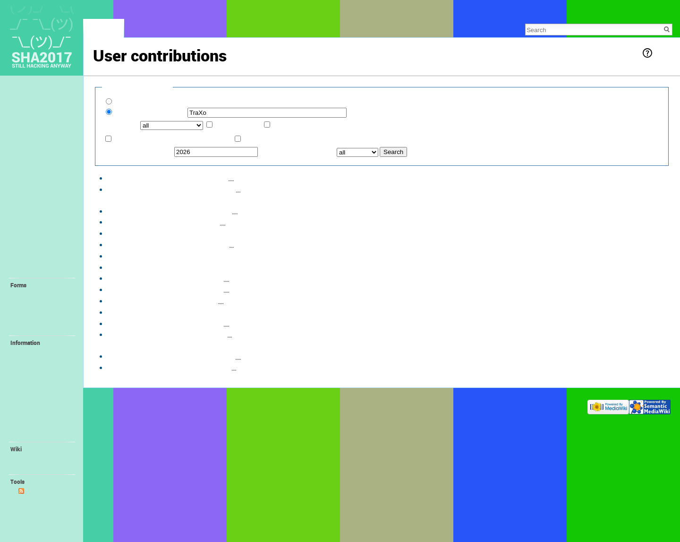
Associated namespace (307, 124)
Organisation (34, 435)
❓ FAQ (25, 142)
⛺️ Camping (33, 211)
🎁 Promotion (36, 407)
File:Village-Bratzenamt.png (264, 232)
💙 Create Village (41, 304)
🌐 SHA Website (39, 426)
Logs (24, 509)
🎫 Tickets (30, 152)
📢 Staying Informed (45, 173)
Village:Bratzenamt (264, 177)
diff (177, 177)
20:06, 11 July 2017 (134, 221)
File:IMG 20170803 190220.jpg (288, 188)
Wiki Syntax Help (39, 467)
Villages (255, 355)
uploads (180, 67)
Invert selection (238, 124)
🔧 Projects (32, 270)
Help (662, 52)
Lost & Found (33, 121)
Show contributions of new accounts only (176, 101)
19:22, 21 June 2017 (135, 244)
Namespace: (121, 124)
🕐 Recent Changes (43, 132)
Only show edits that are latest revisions (173, 139)
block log (154, 67)
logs (201, 67)
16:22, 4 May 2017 (132, 322)
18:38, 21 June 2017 (135, 266)
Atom (33, 491)
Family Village (36, 370)
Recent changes (38, 458)
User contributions (41, 500)
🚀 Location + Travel (45, 183)
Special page (103, 30)
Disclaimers (199, 404)
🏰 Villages (31, 221)
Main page (29, 90)
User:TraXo (243, 221)
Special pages (36, 518)
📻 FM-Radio (35, 379)
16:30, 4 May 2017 (132, 288)
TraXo (118, 67)
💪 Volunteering (39, 352)
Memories (28, 100)
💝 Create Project (41, 328)
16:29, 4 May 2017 (132, 300)
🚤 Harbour (34, 361)
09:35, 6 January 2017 (138, 355)
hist (192, 177)
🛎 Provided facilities (32, 197)
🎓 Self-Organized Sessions (41, 256)
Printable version (39, 528)
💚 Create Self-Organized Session (42, 316)
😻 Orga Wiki (35, 416)
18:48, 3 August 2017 (136, 177)
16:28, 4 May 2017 (132, 311)
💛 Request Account (45, 294)
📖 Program (32, 162)
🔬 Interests (32, 242)
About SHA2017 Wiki (155, 404)
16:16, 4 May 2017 (132, 333)
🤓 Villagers (32, 232)
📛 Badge (31, 398)
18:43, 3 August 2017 (136, 210)
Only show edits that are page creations (302, 139)
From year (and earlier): (138, 151)
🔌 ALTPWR (34, 389)
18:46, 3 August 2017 (136, 188)
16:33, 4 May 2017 (132, 277)
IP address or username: (150, 112)
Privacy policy (109, 404)
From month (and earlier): (297, 151)
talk (134, 67)
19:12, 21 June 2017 (135, 255)
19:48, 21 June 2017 (135, 232)
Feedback (28, 111)
